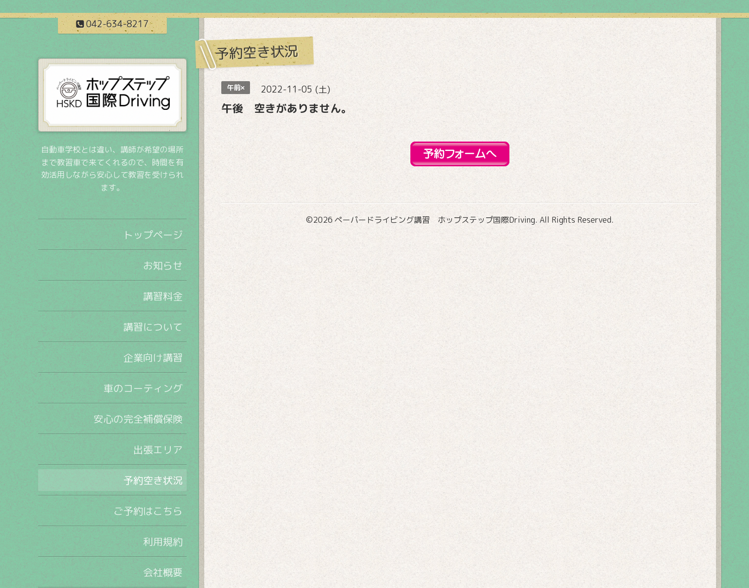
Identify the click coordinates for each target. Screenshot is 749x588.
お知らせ (163, 265)
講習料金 (163, 296)
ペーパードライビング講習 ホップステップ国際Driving (435, 219)
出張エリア (158, 449)
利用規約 (163, 541)
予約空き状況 (153, 480)
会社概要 (163, 572)
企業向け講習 (153, 357)
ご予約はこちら (148, 511)
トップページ (153, 235)
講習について (153, 327)
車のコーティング (143, 388)
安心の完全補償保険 (138, 419)
